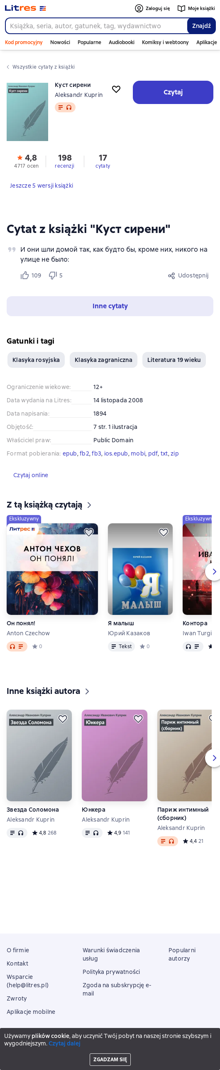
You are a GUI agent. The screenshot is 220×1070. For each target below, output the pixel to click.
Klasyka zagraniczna (103, 360)
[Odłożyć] (89, 532)
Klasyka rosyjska (36, 360)
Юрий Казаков (129, 633)
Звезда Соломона (33, 809)
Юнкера (93, 809)
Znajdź (201, 26)
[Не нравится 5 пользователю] (57, 275)
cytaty (102, 166)
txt (164, 453)
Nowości (60, 42)
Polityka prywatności (111, 972)
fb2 (84, 453)
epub (70, 453)
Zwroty (17, 998)
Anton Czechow (28, 633)
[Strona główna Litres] (25, 8)
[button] (110, 306)
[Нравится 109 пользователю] (30, 275)
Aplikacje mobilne (31, 1012)
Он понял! (21, 623)
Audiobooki (121, 42)
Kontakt (17, 963)
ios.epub (116, 453)
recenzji (64, 166)
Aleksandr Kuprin (79, 95)
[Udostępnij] (188, 275)
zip (175, 453)
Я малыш (121, 623)
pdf (153, 453)
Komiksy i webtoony (165, 42)
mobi (138, 453)
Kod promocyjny (24, 42)
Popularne (89, 42)
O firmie (18, 950)
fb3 (96, 453)
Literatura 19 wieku (174, 360)
